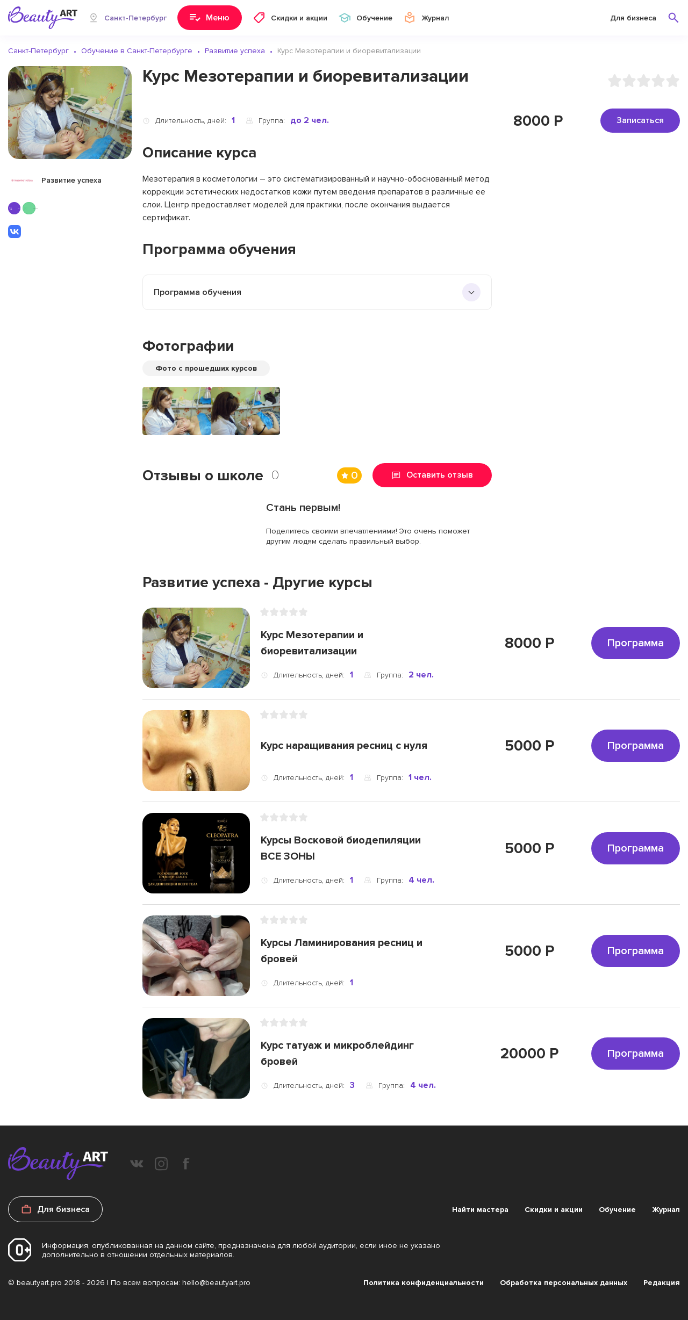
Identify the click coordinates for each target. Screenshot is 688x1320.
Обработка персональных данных (563, 1282)
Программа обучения (197, 292)
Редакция (661, 1282)
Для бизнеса (633, 18)
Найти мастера (480, 1209)
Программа (635, 643)
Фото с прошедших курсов (206, 368)
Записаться (640, 120)
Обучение (617, 1209)
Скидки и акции (554, 1209)
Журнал (666, 1209)
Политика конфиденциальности (423, 1282)
